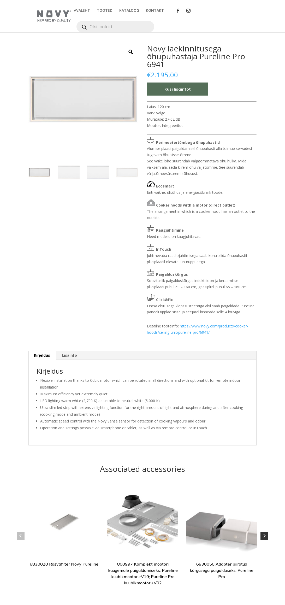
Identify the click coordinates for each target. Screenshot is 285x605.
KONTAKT (155, 11)
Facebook (178, 11)
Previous (21, 536)
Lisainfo (69, 355)
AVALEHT (82, 11)
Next (264, 536)
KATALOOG (129, 11)
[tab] (42, 355)
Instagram (188, 11)
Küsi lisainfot (177, 89)
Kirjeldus (42, 355)
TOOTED (104, 11)
